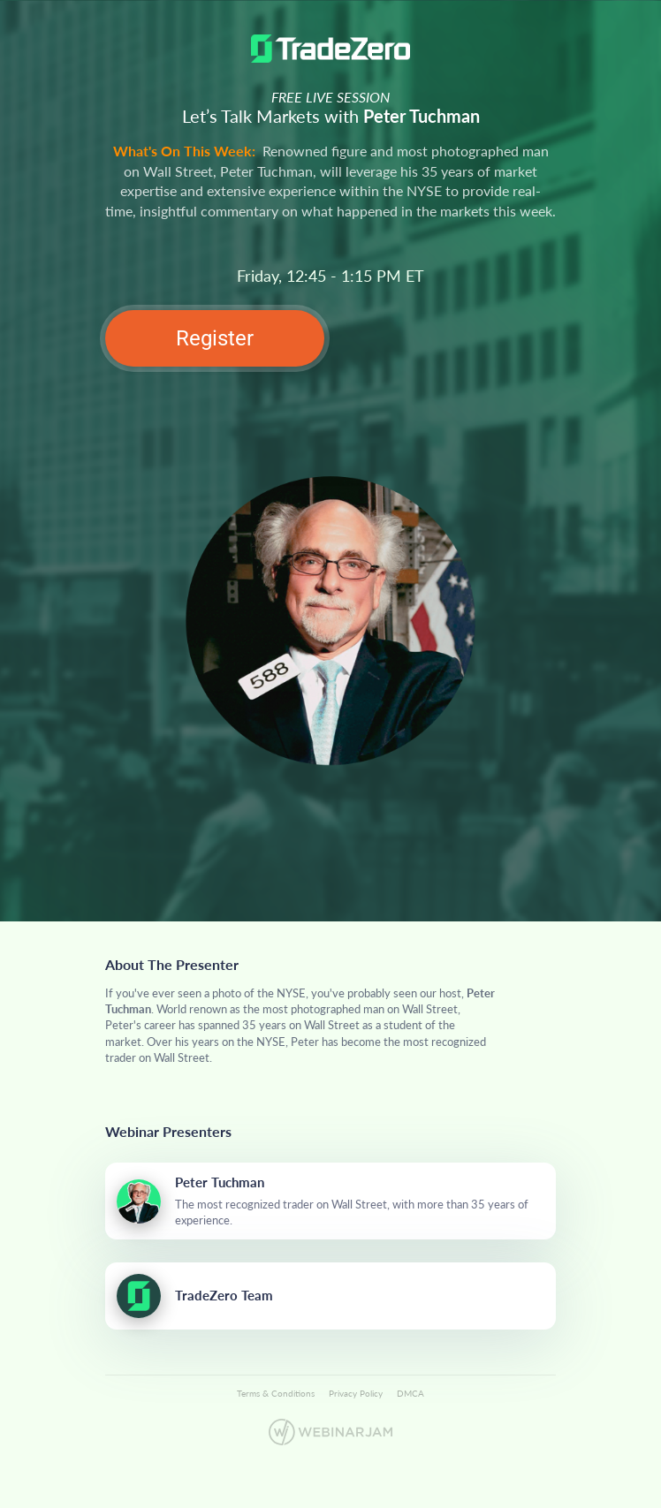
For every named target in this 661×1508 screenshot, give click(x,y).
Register (215, 338)
